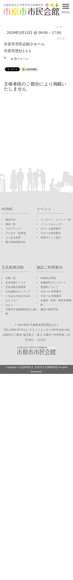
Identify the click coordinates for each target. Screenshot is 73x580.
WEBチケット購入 (50, 237)
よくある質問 (13, 237)
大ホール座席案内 (50, 228)
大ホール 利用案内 (51, 291)
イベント (44, 209)
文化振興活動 (13, 267)
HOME (7, 209)
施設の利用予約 (49, 309)
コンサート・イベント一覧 (55, 219)
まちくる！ (11, 300)
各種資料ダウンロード (53, 282)
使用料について (49, 287)
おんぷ (9, 304)
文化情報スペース (15, 282)
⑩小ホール (19, 58)
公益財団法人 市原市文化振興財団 (38, 367)
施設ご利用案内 (49, 267)
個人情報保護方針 (15, 242)
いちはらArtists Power (17, 295)
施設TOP (10, 219)
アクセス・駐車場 (15, 233)
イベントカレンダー (51, 224)
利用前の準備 (48, 278)
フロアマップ (13, 228)
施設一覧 (10, 224)
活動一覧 (10, 278)
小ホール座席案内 (50, 233)
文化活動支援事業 (15, 287)
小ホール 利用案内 (51, 295)
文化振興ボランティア (18, 291)
